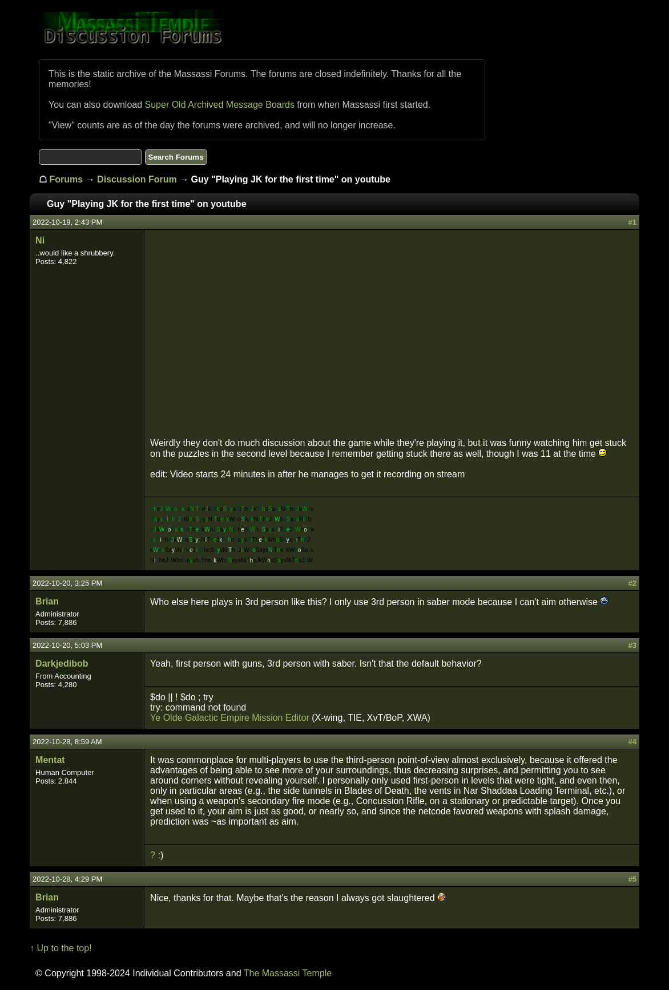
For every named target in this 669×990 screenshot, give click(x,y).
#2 (632, 583)
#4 (632, 741)
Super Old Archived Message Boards (220, 104)
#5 (632, 879)
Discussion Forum (137, 179)
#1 (632, 222)
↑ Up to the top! (61, 948)
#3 (632, 645)
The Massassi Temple (288, 973)
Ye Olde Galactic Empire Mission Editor (229, 718)
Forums (66, 179)
